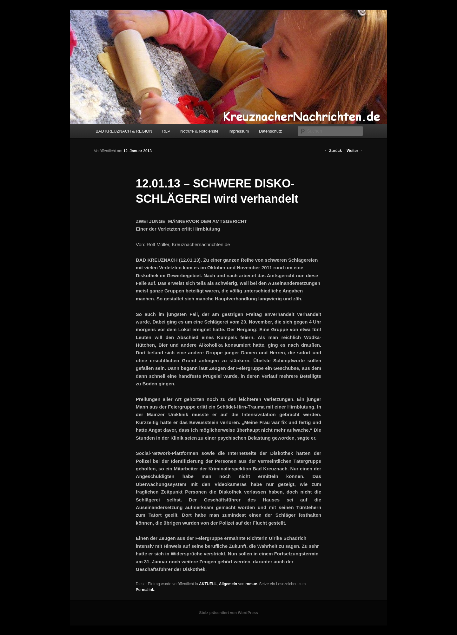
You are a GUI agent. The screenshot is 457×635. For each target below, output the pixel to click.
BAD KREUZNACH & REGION (124, 131)
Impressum (238, 131)
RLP (166, 131)
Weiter (355, 150)
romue (251, 584)
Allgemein (228, 584)
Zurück (333, 150)
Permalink (145, 589)
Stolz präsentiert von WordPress (228, 613)
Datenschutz (270, 131)
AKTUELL (208, 584)
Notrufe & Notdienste (199, 131)
